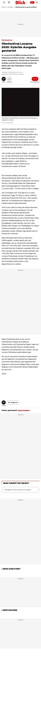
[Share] (4, 79)
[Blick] (20, 2)
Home (4, 7)
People (10, 7)
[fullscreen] (20, 102)
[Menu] (4, 2)
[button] (13, 402)
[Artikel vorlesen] (9, 79)
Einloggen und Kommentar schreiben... (18, 490)
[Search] (9, 2)
